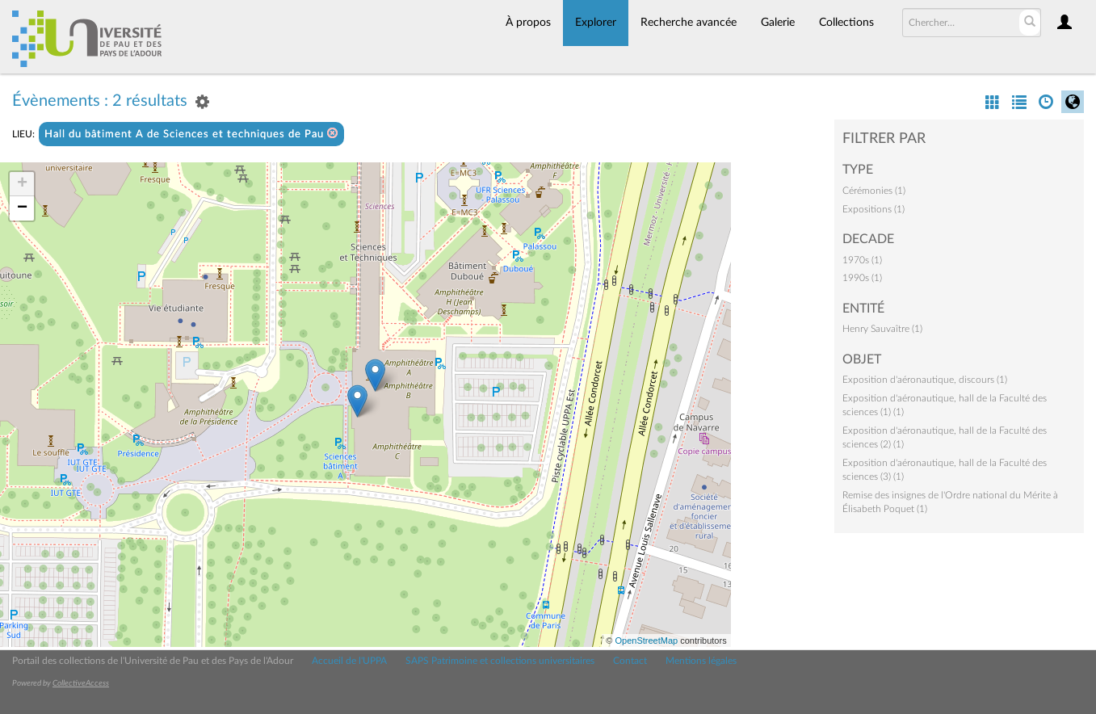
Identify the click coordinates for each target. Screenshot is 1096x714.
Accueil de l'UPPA (349, 661)
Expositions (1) (873, 209)
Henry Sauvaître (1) (882, 329)
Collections (846, 22)
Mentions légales (701, 661)
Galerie (778, 22)
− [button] (22, 208)
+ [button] (22, 184)
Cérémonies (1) (873, 190)
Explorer (595, 22)
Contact (630, 661)
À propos (528, 22)
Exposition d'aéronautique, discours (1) (924, 379)
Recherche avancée (688, 22)
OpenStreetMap (646, 640)
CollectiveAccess (80, 683)
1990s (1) (862, 278)
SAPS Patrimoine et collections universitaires (499, 661)
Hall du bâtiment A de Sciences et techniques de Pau (191, 134)
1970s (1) (862, 260)
